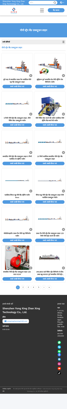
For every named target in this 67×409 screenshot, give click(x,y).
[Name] (55, 2)
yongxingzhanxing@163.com (15, 336)
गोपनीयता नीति (5, 405)
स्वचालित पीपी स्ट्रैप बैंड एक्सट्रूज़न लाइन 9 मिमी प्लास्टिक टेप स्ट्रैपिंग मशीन (17, 165)
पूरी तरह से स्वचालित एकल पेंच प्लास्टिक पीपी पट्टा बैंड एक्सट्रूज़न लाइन (17, 83)
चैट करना (56, 10)
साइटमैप (9, 404)
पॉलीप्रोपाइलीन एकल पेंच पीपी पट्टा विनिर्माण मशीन (17, 247)
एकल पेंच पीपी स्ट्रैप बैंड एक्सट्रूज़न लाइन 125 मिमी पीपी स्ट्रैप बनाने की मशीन (50, 247)
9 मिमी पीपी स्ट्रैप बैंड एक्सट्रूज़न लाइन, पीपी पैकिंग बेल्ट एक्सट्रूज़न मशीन (17, 124)
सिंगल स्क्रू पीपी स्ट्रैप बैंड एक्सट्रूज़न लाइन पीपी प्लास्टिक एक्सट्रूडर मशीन (50, 206)
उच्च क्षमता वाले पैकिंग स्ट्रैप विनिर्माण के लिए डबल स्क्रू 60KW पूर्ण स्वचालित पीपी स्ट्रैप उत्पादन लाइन (49, 288)
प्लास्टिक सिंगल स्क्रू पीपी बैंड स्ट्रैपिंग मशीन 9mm (17, 206)
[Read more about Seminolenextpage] (44, 303)
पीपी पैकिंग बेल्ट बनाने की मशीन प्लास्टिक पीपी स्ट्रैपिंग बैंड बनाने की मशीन (50, 124)
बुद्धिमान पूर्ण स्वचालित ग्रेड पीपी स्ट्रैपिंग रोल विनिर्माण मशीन (50, 83)
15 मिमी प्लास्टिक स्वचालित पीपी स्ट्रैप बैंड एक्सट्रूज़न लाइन (49, 165)
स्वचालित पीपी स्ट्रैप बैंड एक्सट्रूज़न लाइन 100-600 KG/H (17, 288)
